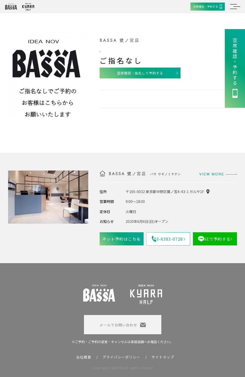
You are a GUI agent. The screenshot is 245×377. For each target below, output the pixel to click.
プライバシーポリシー (121, 357)
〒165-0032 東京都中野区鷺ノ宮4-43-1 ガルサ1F (165, 191)
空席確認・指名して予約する (140, 73)
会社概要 (83, 357)
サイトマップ (162, 357)
